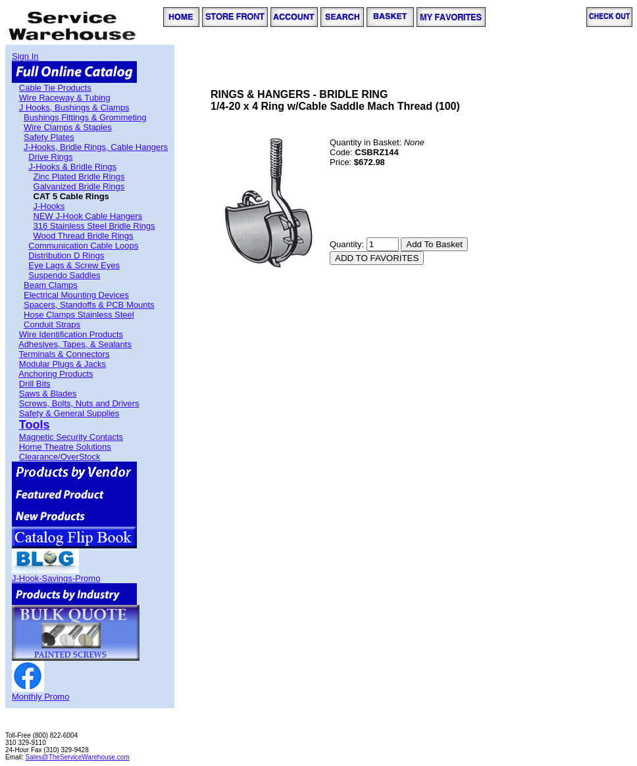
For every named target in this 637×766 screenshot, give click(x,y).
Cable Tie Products (55, 88)
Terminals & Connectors (64, 354)
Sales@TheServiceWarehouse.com (78, 757)
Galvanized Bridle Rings (79, 186)
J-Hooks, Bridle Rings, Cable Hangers (96, 147)
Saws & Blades (47, 393)
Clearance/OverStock (60, 457)
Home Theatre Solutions (65, 447)
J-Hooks (49, 206)
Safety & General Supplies (69, 413)
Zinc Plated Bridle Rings (79, 176)
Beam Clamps (51, 285)
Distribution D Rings (66, 255)
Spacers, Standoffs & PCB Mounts (89, 305)
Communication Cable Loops (83, 246)
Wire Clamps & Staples (68, 127)
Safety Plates (49, 137)
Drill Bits (35, 384)
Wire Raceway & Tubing (65, 98)
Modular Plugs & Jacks (62, 364)
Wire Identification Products (71, 334)
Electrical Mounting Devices (76, 295)
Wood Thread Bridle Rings (84, 236)
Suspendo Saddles (64, 275)
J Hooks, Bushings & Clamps (74, 107)
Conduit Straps (52, 324)
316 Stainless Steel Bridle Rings (94, 226)
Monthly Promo (40, 697)
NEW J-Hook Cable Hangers (88, 216)
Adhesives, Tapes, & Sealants (75, 344)
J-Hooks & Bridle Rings (72, 167)
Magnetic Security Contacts (71, 437)
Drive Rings (50, 157)
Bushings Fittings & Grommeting (85, 117)
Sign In (25, 56)
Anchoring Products (55, 374)
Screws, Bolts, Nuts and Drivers (79, 403)
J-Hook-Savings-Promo (56, 578)
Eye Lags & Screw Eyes (74, 265)
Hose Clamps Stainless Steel (79, 315)
